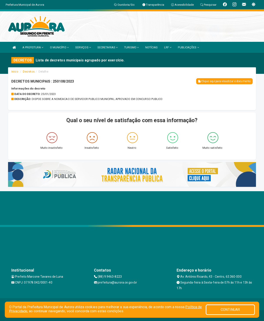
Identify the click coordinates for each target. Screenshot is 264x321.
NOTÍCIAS (151, 47)
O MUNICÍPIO (59, 47)
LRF (168, 47)
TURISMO (131, 47)
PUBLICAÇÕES (188, 47)
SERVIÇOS (83, 47)
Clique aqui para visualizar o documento (224, 81)
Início (14, 71)
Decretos (29, 71)
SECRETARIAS (107, 47)
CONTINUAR (230, 309)
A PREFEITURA (32, 47)
